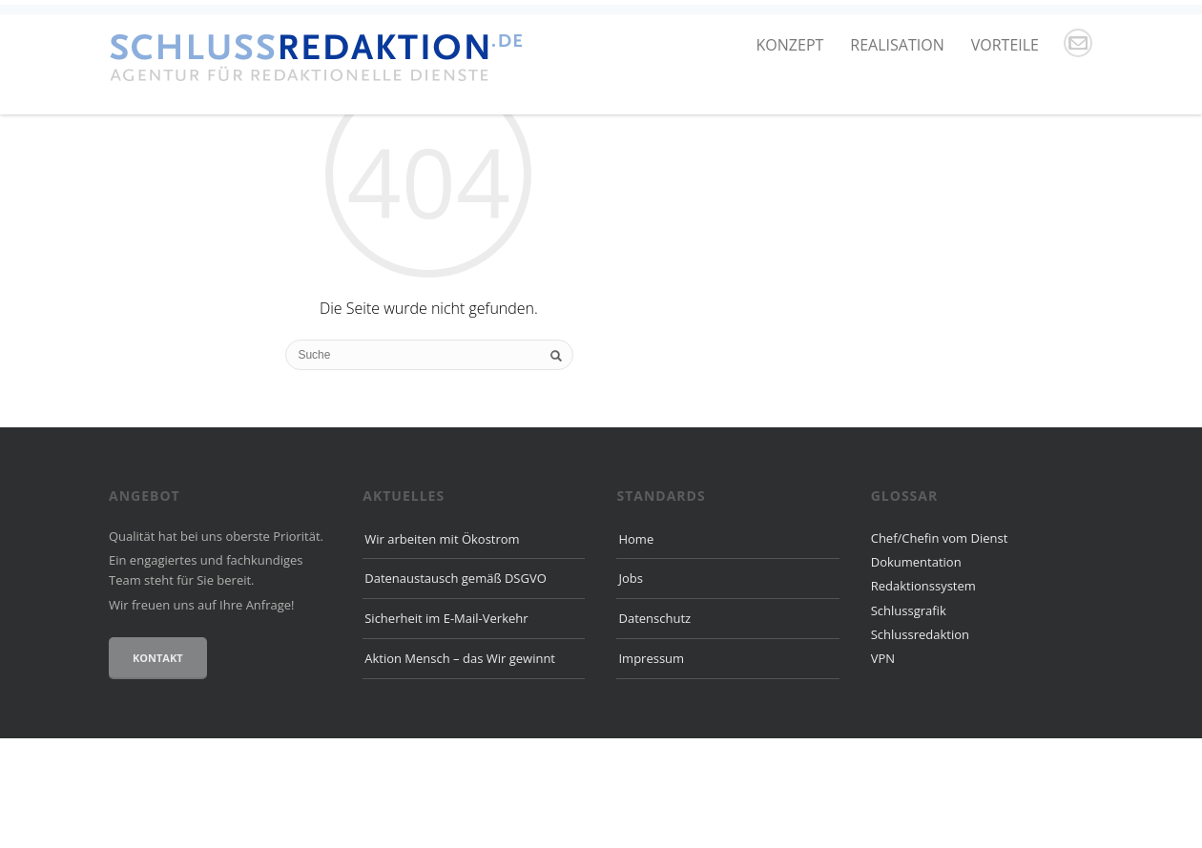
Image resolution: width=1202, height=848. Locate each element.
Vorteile (1005, 44)
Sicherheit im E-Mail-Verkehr (446, 728)
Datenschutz (654, 728)
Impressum (651, 767)
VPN (883, 768)
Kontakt (158, 767)
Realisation (896, 44)
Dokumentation (916, 671)
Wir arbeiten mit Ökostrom (441, 648)
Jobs (630, 688)
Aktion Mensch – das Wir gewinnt (459, 767)
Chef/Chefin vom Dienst (939, 647)
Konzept (790, 44)
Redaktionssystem (923, 696)
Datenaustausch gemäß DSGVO (455, 688)
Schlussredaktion (920, 744)
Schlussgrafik (908, 720)
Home (635, 648)
